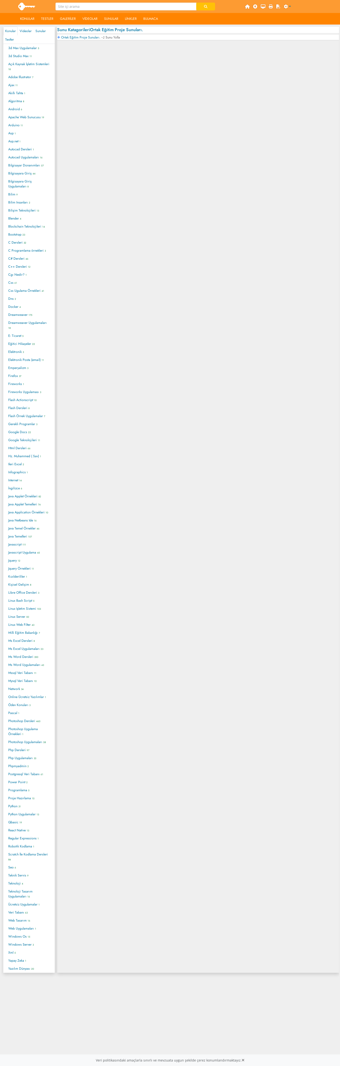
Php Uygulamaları (22, 758)
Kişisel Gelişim (19, 584)
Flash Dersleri (19, 408)
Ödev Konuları (19, 704)
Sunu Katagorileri (73, 30)
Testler (47, 18)
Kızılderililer (17, 576)
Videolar (90, 18)
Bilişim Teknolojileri (23, 210)
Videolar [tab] (26, 31)
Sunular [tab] (40, 31)
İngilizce (15, 488)
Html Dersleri (19, 448)
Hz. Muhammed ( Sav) (24, 456)
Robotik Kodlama (21, 846)
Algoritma (16, 101)
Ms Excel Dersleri (21, 640)
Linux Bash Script (21, 600)
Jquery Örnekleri (21, 568)
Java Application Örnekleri (28, 512)
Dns (12, 298)
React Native (18, 830)
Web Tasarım (19, 920)
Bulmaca (150, 18)
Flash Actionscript (22, 400)
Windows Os (19, 936)
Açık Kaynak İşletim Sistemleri (28, 66)
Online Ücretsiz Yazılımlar (27, 696)
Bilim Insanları (19, 202)
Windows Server (21, 944)
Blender (14, 218)
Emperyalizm (18, 367)
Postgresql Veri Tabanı (25, 774)
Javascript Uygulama (24, 552)
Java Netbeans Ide (22, 520)
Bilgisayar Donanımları (26, 165)
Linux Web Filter (21, 624)
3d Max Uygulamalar (23, 48)
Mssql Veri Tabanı (22, 672)
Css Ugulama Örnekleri (26, 290)
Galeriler (68, 18)
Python (14, 806)
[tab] (198, 37)
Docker (14, 306)
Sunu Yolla (113, 37)
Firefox (14, 375)
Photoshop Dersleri (24, 721)
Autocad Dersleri (21, 149)
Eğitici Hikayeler (21, 343)
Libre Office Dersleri (23, 592)
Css (12, 282)
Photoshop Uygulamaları (27, 742)
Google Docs (19, 432)
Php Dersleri (18, 750)
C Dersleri (17, 242)
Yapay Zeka (17, 960)
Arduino (15, 125)
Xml (12, 952)
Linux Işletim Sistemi (24, 608)
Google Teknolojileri (24, 440)
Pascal (13, 713)
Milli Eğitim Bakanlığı (24, 632)
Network (16, 688)
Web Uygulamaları (22, 928)
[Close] (243, 1060)
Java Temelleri (20, 536)
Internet (15, 480)
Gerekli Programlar (22, 424)
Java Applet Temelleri (24, 504)
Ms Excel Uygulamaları (25, 648)
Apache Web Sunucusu (26, 117)
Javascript (17, 544)
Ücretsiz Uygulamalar (24, 904)
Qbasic (15, 822)
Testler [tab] (9, 39)
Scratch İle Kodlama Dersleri (28, 856)
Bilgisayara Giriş (21, 173)
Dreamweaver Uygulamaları (27, 325)
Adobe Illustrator (20, 77)
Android (15, 109)
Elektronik (16, 351)
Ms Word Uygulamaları (26, 664)
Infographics (18, 472)
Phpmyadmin (18, 766)
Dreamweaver (20, 314)
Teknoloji (15, 883)
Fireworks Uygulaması (24, 391)
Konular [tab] (10, 31)
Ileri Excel (16, 464)
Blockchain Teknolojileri (26, 226)
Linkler (131, 18)
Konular (27, 18)
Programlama (19, 790)
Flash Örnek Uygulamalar (26, 416)
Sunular (111, 18)
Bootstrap (16, 234)
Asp (12, 133)
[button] (287, 7)
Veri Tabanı (18, 912)
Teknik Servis (18, 875)
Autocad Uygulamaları (25, 157)
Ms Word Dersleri (23, 656)
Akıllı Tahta (16, 93)
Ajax (13, 85)
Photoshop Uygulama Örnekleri (23, 731)
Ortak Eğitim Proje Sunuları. (116, 30)
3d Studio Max (20, 56)
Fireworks (16, 383)
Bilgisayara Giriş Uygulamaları (20, 184)
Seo (12, 867)
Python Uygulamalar (23, 814)
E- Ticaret (16, 335)
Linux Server (18, 616)
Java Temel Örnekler (23, 528)
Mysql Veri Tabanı (22, 680)
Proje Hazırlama (21, 798)
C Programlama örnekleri (27, 250)
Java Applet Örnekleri (24, 496)
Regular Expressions (23, 838)
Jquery (14, 560)
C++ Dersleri (19, 266)
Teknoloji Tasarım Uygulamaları (20, 894)
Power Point (18, 782)
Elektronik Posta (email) (26, 359)
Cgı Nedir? (17, 274)
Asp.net (14, 141)
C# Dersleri (18, 258)
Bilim (13, 194)
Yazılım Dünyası (21, 968)
